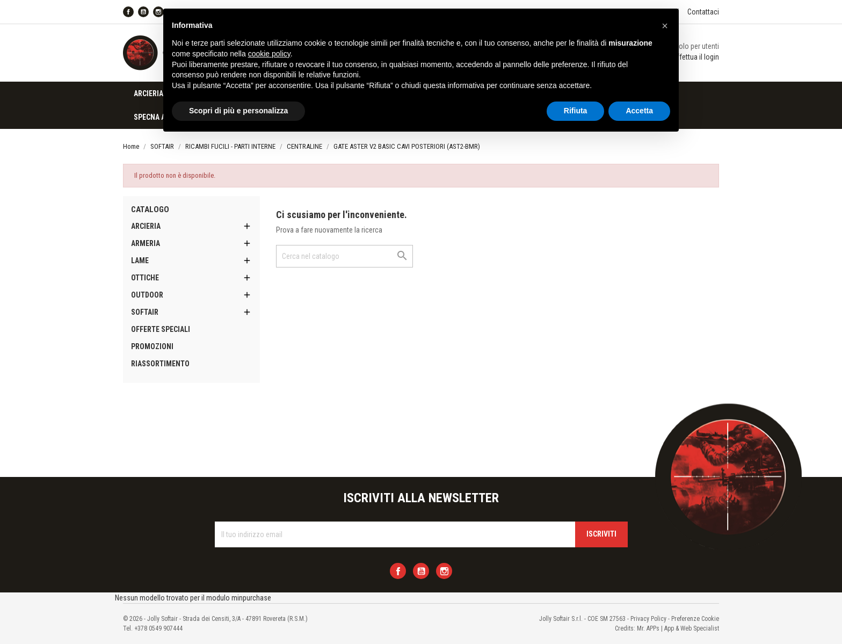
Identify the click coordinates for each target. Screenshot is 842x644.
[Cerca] (344, 256)
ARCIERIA (148, 93)
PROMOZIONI (152, 346)
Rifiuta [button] (575, 110)
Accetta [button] (639, 110)
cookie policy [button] (269, 53)
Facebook (128, 11)
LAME (140, 260)
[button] (664, 25)
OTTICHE (145, 277)
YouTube (143, 11)
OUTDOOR (147, 295)
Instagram (444, 571)
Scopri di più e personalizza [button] (238, 110)
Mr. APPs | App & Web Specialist (678, 628)
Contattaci (703, 12)
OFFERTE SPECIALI (160, 329)
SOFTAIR (144, 312)
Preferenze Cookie (695, 619)
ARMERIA (145, 243)
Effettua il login (696, 57)
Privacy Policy (648, 619)
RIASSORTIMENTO (160, 363)
